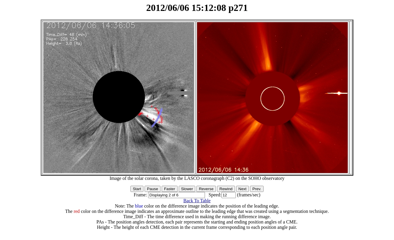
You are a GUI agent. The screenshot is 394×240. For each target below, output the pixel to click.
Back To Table (197, 200)
